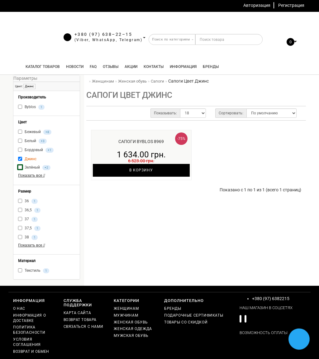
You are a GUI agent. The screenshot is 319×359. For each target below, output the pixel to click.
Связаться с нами (83, 326)
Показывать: (165, 113)
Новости (74, 67)
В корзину (141, 170)
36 (28, 201)
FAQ (93, 67)
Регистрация (291, 5)
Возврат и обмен (31, 351)
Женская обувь (131, 322)
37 (28, 219)
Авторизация (256, 5)
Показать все (31, 175)
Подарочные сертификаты (193, 315)
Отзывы (110, 67)
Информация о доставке (29, 318)
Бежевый (34, 132)
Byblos (31, 107)
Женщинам (126, 308)
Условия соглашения (27, 342)
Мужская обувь (131, 335)
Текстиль (33, 270)
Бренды (211, 67)
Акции (131, 67)
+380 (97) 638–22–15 (103, 34)
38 (28, 237)
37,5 (29, 228)
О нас (19, 308)
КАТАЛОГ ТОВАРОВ (41, 67)
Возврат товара (80, 320)
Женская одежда (133, 329)
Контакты (154, 67)
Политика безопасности (29, 330)
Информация (183, 67)
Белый (32, 141)
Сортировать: (231, 113)
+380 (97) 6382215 (270, 298)
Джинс (29, 86)
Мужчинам (126, 315)
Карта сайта (77, 313)
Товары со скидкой (185, 322)
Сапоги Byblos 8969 (141, 141)
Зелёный (34, 167)
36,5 (29, 210)
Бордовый (36, 150)
